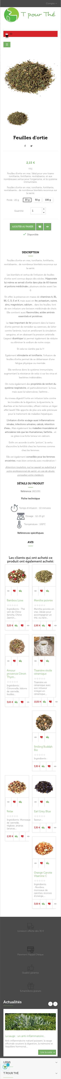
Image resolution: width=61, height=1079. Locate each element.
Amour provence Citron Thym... (16, 673)
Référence (26, 491)
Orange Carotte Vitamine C (43, 874)
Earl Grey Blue (42, 811)
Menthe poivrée (43, 600)
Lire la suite (46, 1052)
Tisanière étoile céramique (43, 672)
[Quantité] (36, 210)
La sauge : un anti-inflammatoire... (25, 1036)
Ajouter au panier (22, 226)
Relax (10, 811)
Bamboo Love (15, 600)
